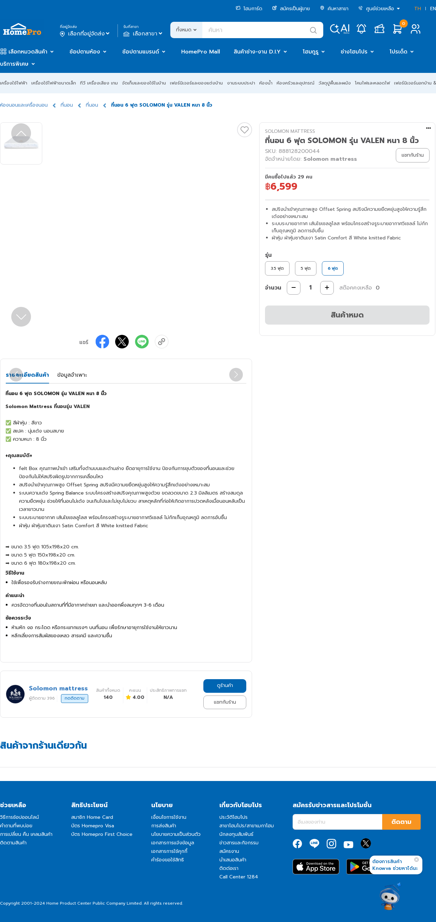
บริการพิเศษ (14, 64)
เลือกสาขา (143, 33)
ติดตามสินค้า (13, 842)
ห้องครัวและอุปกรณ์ (295, 83)
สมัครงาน (229, 851)
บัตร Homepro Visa (92, 825)
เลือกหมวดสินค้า (28, 52)
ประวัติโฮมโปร (233, 817)
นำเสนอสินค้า (232, 859)
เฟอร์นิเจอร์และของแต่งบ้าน (196, 83)
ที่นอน (67, 105)
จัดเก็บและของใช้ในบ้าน (144, 83)
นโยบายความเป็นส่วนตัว (176, 834)
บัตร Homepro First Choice (102, 834)
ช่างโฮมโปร (354, 52)
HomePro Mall (200, 52)
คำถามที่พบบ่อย (16, 825)
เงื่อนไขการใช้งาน (168, 817)
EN (433, 8)
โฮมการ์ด (249, 8)
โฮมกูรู (310, 52)
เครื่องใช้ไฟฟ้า (13, 83)
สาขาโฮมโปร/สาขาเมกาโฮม (246, 825)
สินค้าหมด (347, 315)
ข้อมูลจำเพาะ (72, 375)
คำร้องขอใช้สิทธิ (167, 859)
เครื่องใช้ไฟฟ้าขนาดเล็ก (53, 83)
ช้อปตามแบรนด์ (140, 52)
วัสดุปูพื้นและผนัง (334, 83)
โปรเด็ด (398, 52)
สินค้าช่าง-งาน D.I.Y (257, 52)
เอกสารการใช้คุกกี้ (169, 851)
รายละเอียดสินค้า (27, 375)
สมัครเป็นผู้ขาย (291, 8)
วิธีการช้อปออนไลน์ (19, 817)
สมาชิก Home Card (92, 817)
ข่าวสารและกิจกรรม (239, 842)
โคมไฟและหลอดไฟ (372, 83)
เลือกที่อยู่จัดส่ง (85, 33)
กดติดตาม (74, 698)
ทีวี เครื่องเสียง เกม (99, 83)
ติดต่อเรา (228, 868)
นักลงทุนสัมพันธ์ (236, 834)
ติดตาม (401, 822)
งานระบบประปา (241, 83)
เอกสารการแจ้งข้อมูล (172, 842)
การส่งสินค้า (163, 825)
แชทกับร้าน (225, 702)
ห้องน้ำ (265, 83)
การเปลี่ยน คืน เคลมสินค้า (26, 834)
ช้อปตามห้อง (84, 52)
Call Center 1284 (238, 876)
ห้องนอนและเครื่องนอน (24, 105)
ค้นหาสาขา (334, 8)
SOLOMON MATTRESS (290, 131)
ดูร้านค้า (225, 685)
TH (417, 8)
